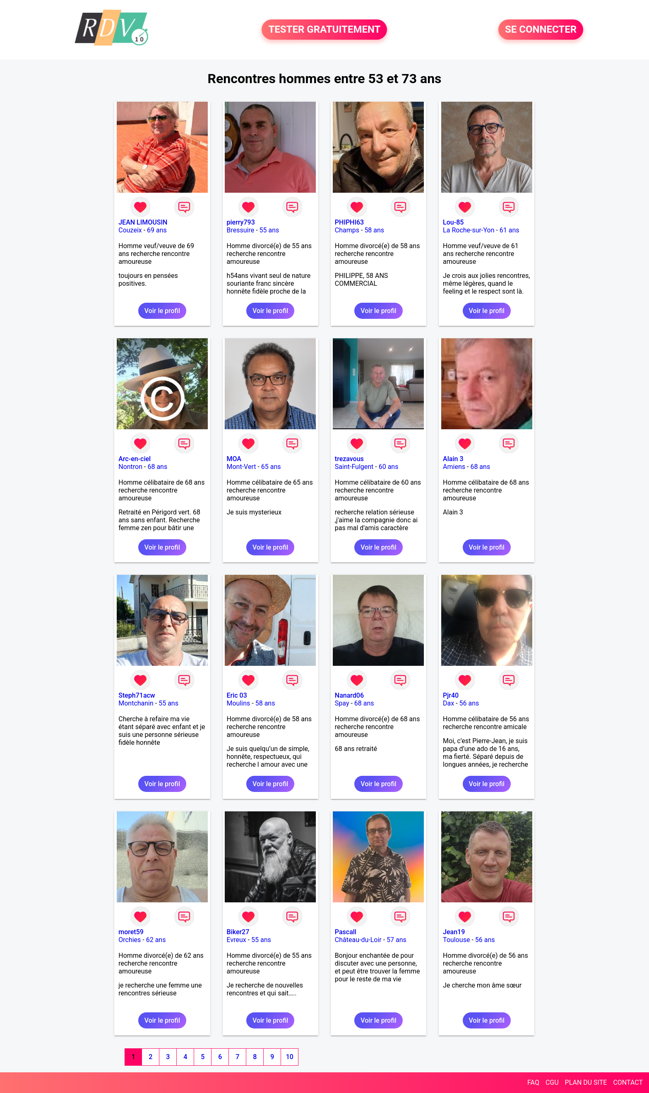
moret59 (131, 932)
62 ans (156, 940)
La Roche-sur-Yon (468, 230)
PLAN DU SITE (586, 1082)
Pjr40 (451, 695)
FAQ (533, 1082)
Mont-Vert (241, 467)
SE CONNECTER (541, 30)
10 (289, 1057)
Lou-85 (453, 222)
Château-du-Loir (358, 940)
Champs (347, 230)
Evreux (236, 940)
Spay (342, 703)
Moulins (238, 703)
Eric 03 (237, 695)
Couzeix (130, 230)
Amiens (454, 467)
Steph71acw (136, 695)
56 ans (469, 703)
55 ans (269, 230)
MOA (234, 459)
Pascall (345, 932)
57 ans (396, 940)
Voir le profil (162, 311)
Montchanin (136, 703)
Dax (448, 703)
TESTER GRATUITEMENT (324, 30)
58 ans (374, 230)
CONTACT (628, 1082)
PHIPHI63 (349, 222)
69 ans (157, 230)
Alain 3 (453, 459)
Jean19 (454, 932)
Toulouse (456, 940)
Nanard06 (349, 695)
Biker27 (238, 932)
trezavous (349, 459)
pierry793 (241, 222)
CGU (552, 1082)
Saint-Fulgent (354, 467)
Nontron (130, 467)
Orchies (129, 940)
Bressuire (241, 230)
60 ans (389, 467)
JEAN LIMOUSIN (142, 222)
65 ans (271, 467)
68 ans (157, 467)
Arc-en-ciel (134, 459)
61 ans (509, 230)
